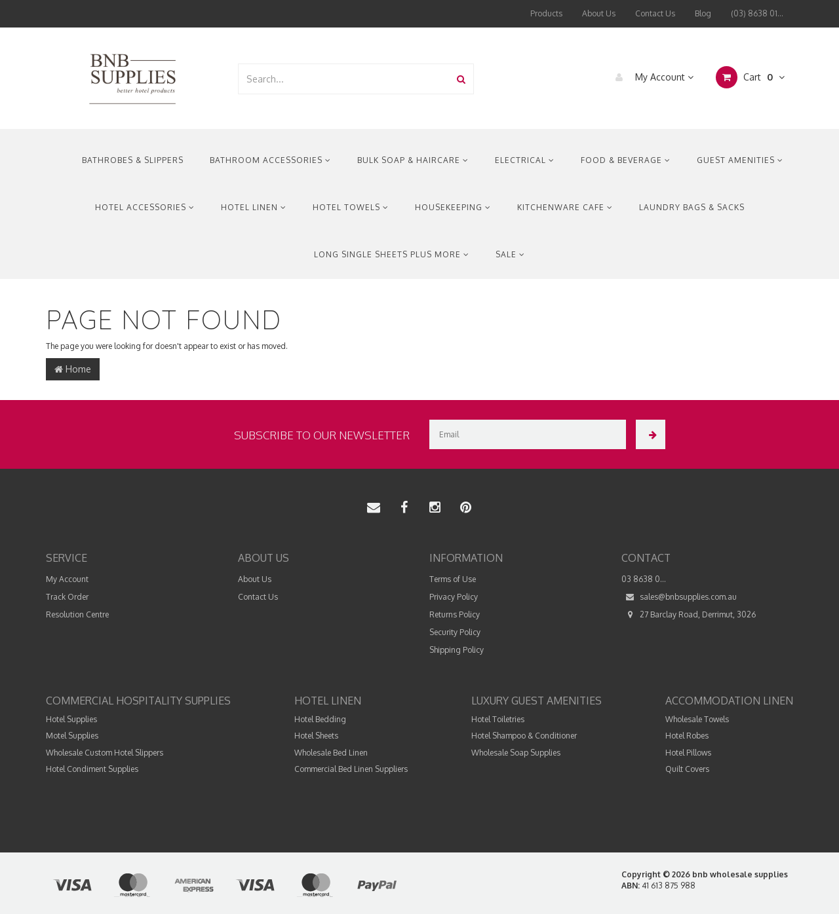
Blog (703, 13)
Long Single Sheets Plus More (391, 254)
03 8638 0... (643, 579)
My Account (651, 77)
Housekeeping (453, 207)
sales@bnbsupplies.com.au (679, 596)
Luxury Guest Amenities (536, 700)
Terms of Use (452, 579)
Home (72, 369)
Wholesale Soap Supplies (515, 753)
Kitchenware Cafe (565, 207)
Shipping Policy (456, 650)
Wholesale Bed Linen (331, 753)
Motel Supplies (72, 735)
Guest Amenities (740, 160)
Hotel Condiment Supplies (92, 769)
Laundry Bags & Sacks (692, 207)
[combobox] (344, 79)
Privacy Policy (453, 597)
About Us (598, 13)
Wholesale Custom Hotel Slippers (104, 753)
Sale (510, 254)
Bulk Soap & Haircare (413, 160)
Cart (750, 77)
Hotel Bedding (320, 719)
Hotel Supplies (71, 719)
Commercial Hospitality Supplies (138, 700)
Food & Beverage (626, 160)
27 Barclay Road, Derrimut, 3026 (688, 614)
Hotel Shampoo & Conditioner (524, 735)
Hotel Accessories (145, 207)
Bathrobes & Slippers (133, 160)
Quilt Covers (687, 769)
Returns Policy (454, 614)
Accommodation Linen (729, 700)
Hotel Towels (351, 207)
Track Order (67, 597)
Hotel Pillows (688, 753)
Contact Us (655, 13)
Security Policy (454, 632)
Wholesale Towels (697, 719)
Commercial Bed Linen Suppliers (351, 769)
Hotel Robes (687, 735)
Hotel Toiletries (497, 719)
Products (546, 13)
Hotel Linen (253, 207)
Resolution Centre (77, 614)
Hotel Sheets (316, 735)
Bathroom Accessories (270, 160)
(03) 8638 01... (757, 13)
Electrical (525, 160)
